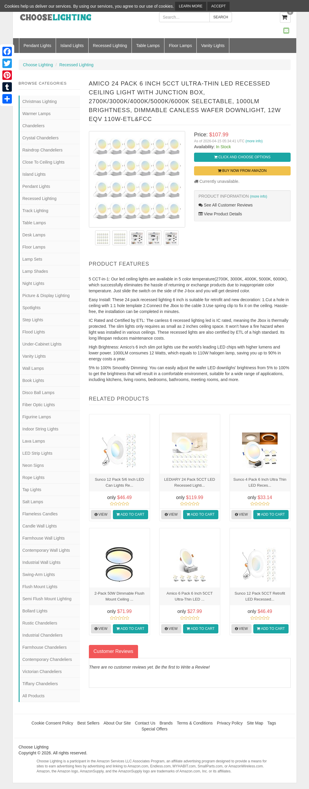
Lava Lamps (34, 441)
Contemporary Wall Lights (46, 550)
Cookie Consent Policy (52, 723)
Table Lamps (148, 45)
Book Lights (33, 380)
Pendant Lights (37, 45)
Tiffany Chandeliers (40, 683)
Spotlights (32, 307)
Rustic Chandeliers (40, 623)
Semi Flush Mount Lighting (47, 598)
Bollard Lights (35, 611)
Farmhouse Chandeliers (45, 647)
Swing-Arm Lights (39, 574)
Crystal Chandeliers (41, 137)
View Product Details (220, 214)
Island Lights (72, 45)
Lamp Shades (35, 271)
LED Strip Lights (37, 453)
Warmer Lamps (37, 113)
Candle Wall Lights (40, 526)
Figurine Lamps (37, 416)
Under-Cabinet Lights (42, 344)
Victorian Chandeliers (42, 671)
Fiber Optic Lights (39, 404)
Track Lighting (35, 210)
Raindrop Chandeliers (43, 150)
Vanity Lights (213, 45)
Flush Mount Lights (40, 586)
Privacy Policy (230, 723)
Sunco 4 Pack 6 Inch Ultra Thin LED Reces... (259, 482)
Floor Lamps (180, 45)
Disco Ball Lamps (39, 392)
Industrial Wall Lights (42, 562)
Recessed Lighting (110, 45)
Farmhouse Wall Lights (44, 538)
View (101, 514)
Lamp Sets (32, 259)
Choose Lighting (38, 64)
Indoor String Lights (40, 429)
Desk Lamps (34, 235)
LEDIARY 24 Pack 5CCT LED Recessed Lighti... (189, 482)
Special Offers (155, 729)
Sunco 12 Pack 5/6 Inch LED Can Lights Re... (119, 482)
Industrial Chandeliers (43, 635)
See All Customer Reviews (225, 205)
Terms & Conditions (195, 723)
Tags (271, 723)
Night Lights (33, 283)
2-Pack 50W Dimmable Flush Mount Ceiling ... (119, 596)
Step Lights (33, 319)
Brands (165, 723)
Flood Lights (34, 332)
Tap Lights (32, 489)
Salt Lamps (33, 501)
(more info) (253, 141)
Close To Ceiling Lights (44, 162)
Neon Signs (33, 465)
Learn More (190, 6)
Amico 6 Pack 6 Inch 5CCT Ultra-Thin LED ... (189, 596)
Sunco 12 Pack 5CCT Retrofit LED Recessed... (260, 596)
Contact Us (145, 723)
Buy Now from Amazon (242, 171)
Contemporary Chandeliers (47, 659)
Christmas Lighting (40, 101)
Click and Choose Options (242, 157)
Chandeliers (34, 125)
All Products (34, 695)
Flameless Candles (40, 514)
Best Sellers (88, 723)
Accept (218, 6)
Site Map (255, 723)
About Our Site (117, 723)
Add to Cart (130, 514)
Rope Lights (34, 477)
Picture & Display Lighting (46, 295)
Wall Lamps (33, 368)
